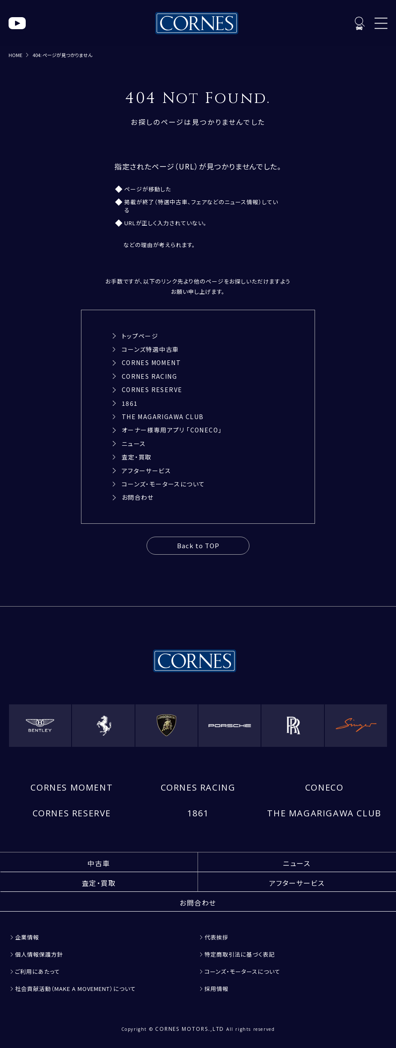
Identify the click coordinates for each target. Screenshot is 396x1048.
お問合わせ (138, 497)
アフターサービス (146, 470)
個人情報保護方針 (39, 954)
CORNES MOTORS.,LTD (190, 1029)
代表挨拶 (216, 937)
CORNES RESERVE (152, 389)
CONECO (324, 787)
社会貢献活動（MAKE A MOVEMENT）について (75, 989)
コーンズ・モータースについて (163, 484)
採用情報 (216, 989)
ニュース (134, 443)
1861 (130, 403)
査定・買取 (137, 457)
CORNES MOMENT (151, 362)
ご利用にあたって (37, 971)
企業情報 (27, 937)
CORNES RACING (149, 376)
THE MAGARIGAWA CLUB (163, 416)
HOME (15, 54)
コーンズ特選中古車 (150, 349)
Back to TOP (198, 545)
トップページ (140, 336)
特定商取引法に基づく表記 (239, 954)
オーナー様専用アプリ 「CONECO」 (172, 430)
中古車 (98, 863)
